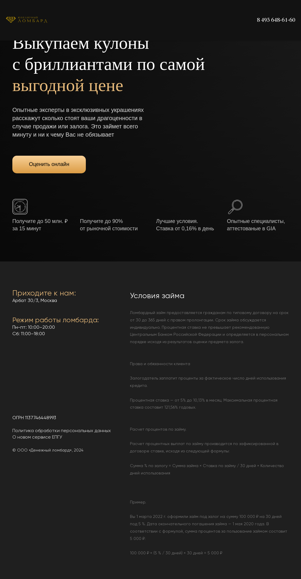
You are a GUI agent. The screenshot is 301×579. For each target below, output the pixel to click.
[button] (20, 206)
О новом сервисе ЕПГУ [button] (37, 437)
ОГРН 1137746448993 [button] (34, 418)
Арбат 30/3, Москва (34, 300)
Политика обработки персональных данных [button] (61, 431)
